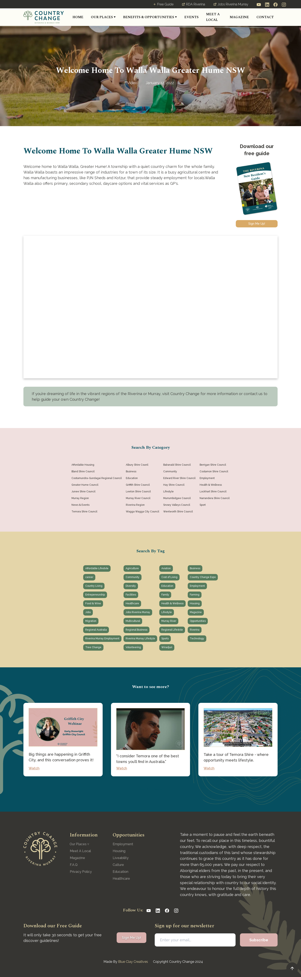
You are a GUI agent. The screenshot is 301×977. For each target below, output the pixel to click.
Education (120, 872)
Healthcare (121, 879)
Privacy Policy (81, 872)
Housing (119, 851)
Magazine (77, 858)
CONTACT (265, 17)
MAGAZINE (239, 17)
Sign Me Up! (256, 223)
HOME (78, 17)
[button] (103, 17)
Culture (118, 865)
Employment (123, 844)
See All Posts (150, 789)
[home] (43, 17)
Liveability (121, 858)
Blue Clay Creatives (133, 962)
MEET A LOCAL (213, 17)
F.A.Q (74, 865)
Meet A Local (80, 851)
